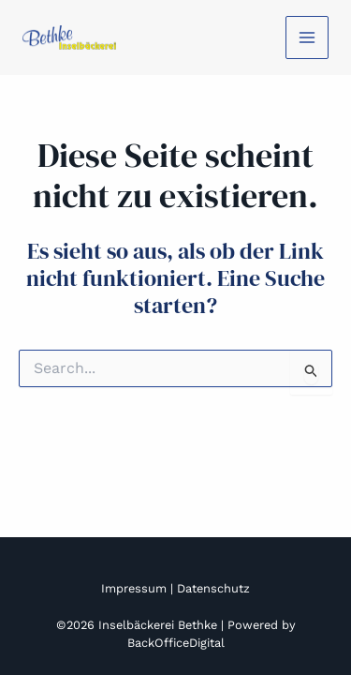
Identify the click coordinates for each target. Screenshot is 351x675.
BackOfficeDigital (176, 643)
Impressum (134, 588)
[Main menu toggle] (307, 37)
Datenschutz (213, 588)
